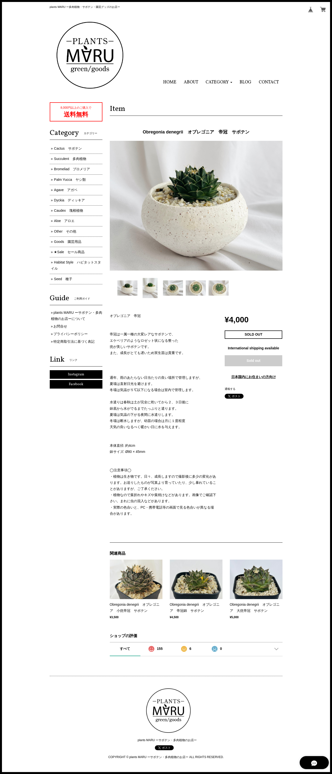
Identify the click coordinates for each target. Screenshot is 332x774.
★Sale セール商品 (69, 252)
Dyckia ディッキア (69, 200)
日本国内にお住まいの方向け (253, 377)
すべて (125, 649)
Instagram (76, 374)
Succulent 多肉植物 (70, 159)
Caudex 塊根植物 (68, 210)
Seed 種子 (63, 279)
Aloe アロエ (64, 221)
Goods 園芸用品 (67, 242)
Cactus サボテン (68, 148)
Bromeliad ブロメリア (72, 169)
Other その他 (65, 231)
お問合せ (60, 326)
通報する (230, 388)
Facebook (76, 384)
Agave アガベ (65, 190)
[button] (219, 82)
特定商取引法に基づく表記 (74, 341)
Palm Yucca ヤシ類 (70, 180)
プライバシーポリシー (70, 334)
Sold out (253, 361)
